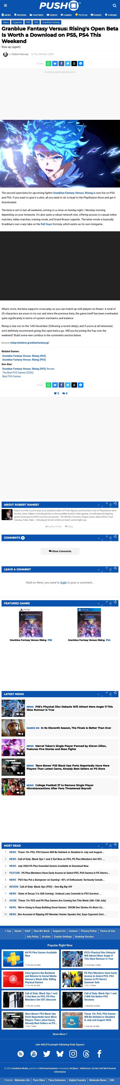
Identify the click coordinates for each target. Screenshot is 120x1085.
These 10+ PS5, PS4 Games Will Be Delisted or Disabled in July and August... (56, 852)
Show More (60, 1034)
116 (19, 714)
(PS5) (24, 359)
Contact (73, 931)
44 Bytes (74, 1068)
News (6, 22)
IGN (112, 1080)
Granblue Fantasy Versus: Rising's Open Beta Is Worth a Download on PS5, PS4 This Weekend (60, 35)
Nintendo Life (22, 1080)
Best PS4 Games (11, 376)
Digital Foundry (77, 1080)
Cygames (17, 22)
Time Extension (57, 1080)
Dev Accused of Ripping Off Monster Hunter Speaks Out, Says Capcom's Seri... (57, 914)
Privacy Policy (89, 931)
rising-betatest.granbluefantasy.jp (29, 342)
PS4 (36, 22)
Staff (27, 931)
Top (8, 931)
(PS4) (24, 355)
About (18, 931)
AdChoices (85, 1068)
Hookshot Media (20, 1068)
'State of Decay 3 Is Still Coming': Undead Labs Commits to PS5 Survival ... (55, 893)
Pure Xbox (39, 1080)
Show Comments (60, 551)
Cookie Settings (63, 936)
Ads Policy (33, 936)
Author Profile (53, 526)
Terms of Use (107, 931)
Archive (46, 936)
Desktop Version (84, 936)
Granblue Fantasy (51, 22)
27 (20, 792)
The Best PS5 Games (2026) (18, 372)
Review (28, 368)
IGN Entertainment (48, 1068)
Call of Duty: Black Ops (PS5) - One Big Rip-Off (40, 886)
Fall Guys (46, 224)
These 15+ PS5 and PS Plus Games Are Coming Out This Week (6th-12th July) (57, 900)
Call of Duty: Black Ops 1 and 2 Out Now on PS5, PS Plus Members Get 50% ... (57, 859)
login (63, 582)
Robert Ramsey (20, 54)
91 (20, 773)
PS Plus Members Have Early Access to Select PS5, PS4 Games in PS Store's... (59, 872)
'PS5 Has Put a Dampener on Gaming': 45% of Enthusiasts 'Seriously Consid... (57, 879)
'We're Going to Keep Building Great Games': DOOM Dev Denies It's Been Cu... (57, 907)
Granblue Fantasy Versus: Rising (73, 192)
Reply (69, 526)
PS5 (28, 22)
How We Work (42, 931)
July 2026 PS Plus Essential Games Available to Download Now (49, 866)
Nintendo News (97, 1080)
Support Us (59, 931)
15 (20, 753)
